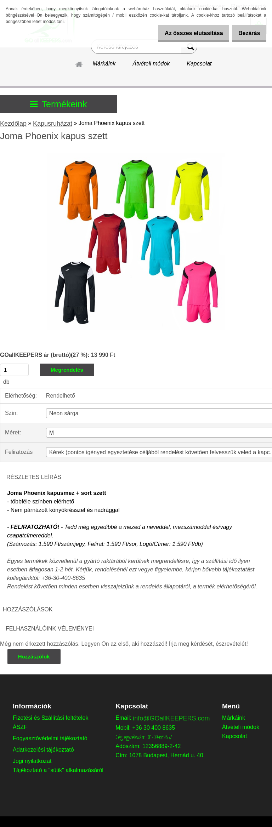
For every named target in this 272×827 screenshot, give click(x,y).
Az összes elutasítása (186, 33)
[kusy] (14, 370)
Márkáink (103, 64)
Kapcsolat (199, 64)
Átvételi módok (151, 64)
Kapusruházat (52, 123)
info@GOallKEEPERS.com (171, 718)
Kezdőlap (13, 123)
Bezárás (246, 33)
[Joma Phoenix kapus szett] (136, 155)
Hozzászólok (34, 657)
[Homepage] (79, 63)
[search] (189, 48)
